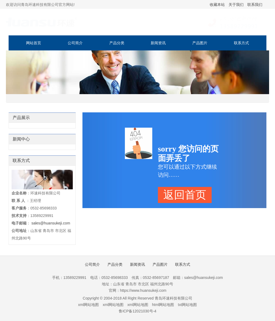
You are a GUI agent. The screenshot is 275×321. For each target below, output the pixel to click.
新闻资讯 (158, 43)
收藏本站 (217, 4)
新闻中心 (21, 139)
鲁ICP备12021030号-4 (137, 311)
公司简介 (75, 43)
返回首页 (184, 195)
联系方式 (241, 43)
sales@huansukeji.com (50, 223)
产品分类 (116, 43)
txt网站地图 (187, 304)
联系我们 (254, 4)
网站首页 (33, 43)
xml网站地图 (88, 304)
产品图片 (199, 43)
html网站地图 (163, 304)
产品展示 (21, 117)
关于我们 (236, 4)
